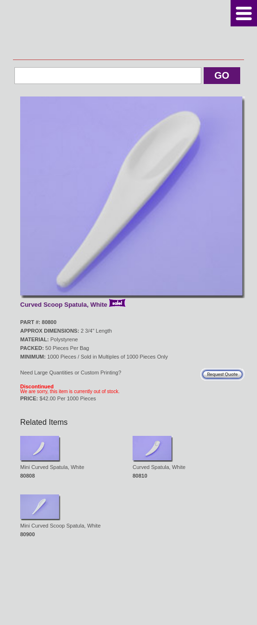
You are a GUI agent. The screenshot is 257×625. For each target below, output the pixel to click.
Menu (244, 13)
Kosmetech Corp (128, 29)
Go (221, 75)
